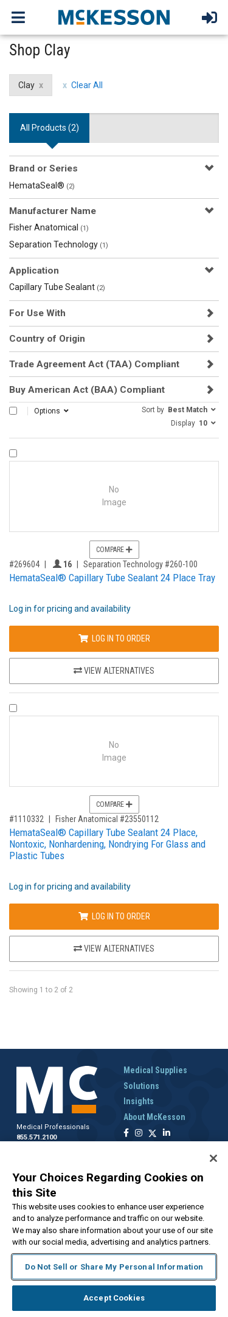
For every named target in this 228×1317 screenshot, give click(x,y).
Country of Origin (47, 338)
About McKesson (154, 1117)
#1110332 (26, 819)
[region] (114, 1229)
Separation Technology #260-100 (140, 564)
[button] (179, 409)
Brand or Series (43, 168)
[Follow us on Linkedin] (166, 1133)
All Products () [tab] (49, 128)
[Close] (213, 1158)
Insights (138, 1101)
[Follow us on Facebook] (126, 1133)
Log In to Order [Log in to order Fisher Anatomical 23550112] (114, 916)
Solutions (141, 1086)
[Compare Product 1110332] (13, 708)
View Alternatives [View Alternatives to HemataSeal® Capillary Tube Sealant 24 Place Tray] (114, 671)
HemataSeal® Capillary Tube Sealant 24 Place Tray (112, 578)
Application (34, 270)
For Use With (37, 313)
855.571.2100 (36, 1137)
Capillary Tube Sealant (57, 287)
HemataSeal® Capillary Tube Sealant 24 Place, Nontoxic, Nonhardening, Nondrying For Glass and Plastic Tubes (107, 843)
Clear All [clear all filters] (87, 85)
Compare (114, 549)
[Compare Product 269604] (13, 453)
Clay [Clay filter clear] (26, 85)
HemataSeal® (42, 185)
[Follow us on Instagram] (138, 1133)
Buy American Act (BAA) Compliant (87, 389)
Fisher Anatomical (49, 227)
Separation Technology (58, 244)
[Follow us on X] (152, 1133)
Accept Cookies (114, 1297)
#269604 (24, 564)
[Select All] (13, 411)
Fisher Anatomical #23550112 (107, 819)
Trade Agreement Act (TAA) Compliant (94, 364)
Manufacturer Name (52, 211)
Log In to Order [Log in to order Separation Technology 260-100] (114, 638)
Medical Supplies (155, 1070)
